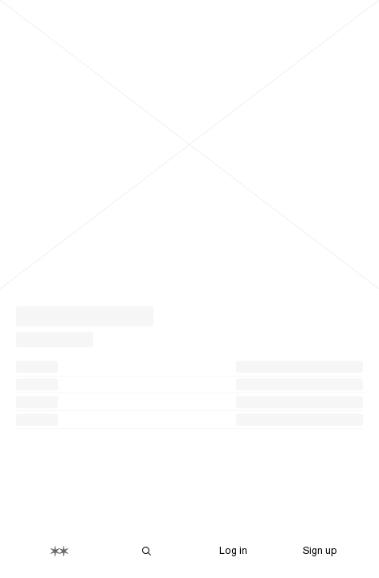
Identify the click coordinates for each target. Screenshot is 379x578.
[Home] (59, 551)
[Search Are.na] (146, 551)
